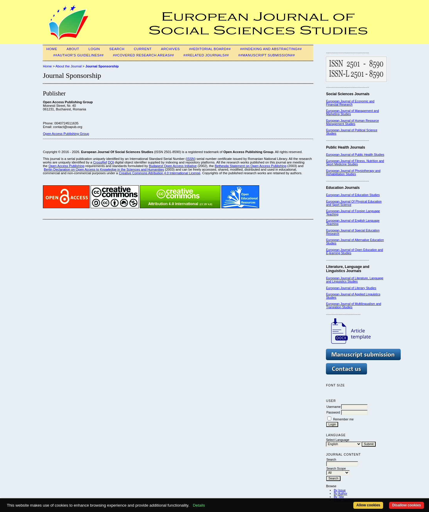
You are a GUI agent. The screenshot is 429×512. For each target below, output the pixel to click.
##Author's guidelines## (78, 55)
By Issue (340, 490)
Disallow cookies (406, 505)
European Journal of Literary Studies (351, 288)
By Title (339, 497)
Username (333, 406)
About (72, 49)
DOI (111, 162)
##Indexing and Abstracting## (271, 49)
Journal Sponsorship (102, 66)
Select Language (337, 440)
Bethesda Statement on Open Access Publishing (251, 166)
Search (117, 49)
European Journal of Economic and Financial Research (350, 103)
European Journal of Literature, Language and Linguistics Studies (354, 280)
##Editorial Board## (210, 49)
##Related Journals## (206, 55)
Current (143, 49)
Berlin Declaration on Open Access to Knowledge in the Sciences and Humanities (104, 169)
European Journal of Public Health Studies (355, 154)
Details (199, 505)
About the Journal (68, 66)
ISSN (191, 159)
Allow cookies (368, 505)
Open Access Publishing (67, 166)
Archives (170, 49)
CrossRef (100, 162)
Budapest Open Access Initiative (173, 166)
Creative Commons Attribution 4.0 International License (159, 173)
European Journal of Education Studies (353, 195)
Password (333, 412)
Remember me (343, 419)
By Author (340, 493)
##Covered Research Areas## (143, 55)
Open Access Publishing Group (66, 133)
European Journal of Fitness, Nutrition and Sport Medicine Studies (355, 162)
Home (51, 49)
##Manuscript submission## (266, 55)
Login (94, 49)
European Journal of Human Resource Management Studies (352, 122)
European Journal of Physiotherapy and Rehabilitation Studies (353, 172)
